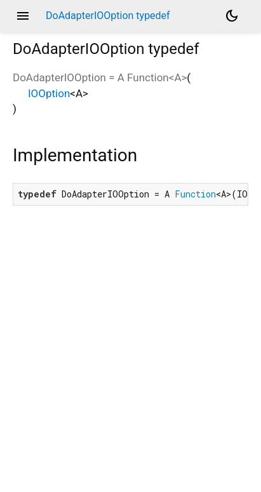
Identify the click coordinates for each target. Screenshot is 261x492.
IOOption (49, 93)
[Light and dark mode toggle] (232, 16)
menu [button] (22, 15)
